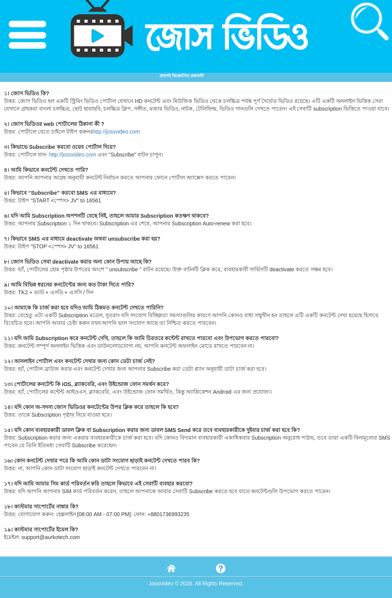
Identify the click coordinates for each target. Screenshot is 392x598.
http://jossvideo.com (116, 132)
